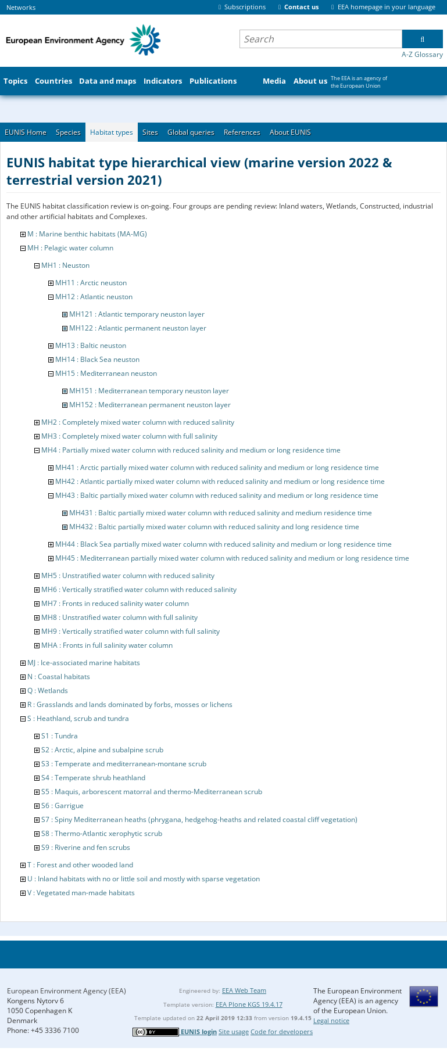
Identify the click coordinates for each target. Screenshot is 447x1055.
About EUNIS (290, 132)
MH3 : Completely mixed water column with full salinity (129, 436)
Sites (150, 132)
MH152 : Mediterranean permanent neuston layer (150, 405)
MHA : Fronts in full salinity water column (107, 645)
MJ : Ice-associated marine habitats (83, 663)
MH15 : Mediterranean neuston (106, 373)
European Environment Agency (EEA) (66, 991)
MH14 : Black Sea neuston (97, 359)
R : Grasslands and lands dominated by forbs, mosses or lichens (130, 704)
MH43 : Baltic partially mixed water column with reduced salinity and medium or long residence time (216, 495)
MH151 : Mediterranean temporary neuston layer (149, 391)
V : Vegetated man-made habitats (81, 893)
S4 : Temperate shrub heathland (93, 778)
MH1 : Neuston (65, 265)
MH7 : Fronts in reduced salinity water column (115, 603)
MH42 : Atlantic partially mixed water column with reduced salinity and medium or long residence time (220, 481)
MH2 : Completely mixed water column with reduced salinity (137, 422)
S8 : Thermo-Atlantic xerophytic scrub (101, 833)
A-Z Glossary (422, 54)
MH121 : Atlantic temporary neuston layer (137, 314)
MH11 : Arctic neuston (91, 283)
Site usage (234, 1031)
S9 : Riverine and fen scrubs (85, 847)
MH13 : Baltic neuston (90, 345)
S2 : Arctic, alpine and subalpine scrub (102, 750)
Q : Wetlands (47, 690)
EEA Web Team (244, 990)
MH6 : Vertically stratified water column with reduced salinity (139, 589)
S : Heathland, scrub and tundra (78, 718)
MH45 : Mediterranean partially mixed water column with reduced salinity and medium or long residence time (232, 558)
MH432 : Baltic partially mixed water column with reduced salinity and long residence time (214, 527)
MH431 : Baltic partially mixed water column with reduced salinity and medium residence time (220, 513)
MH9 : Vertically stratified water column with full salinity (130, 631)
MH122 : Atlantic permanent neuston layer (137, 328)
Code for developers (282, 1031)
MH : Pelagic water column (70, 248)
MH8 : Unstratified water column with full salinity (119, 617)
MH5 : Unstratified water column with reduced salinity (127, 575)
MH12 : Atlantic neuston (94, 297)
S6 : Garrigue (62, 805)
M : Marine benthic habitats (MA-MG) (87, 234)
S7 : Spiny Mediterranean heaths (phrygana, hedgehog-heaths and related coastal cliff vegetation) (199, 819)
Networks (20, 7)
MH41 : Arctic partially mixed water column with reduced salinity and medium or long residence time (217, 467)
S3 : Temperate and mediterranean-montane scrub (123, 764)
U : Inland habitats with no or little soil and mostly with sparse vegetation (143, 879)
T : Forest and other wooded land (80, 865)
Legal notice (331, 1020)
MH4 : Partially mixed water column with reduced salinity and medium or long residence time (191, 450)
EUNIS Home (26, 132)
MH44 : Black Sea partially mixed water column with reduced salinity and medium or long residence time (223, 544)
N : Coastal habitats (58, 676)
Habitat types (111, 132)
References (242, 132)
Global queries (190, 132)
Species (68, 132)
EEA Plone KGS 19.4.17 (249, 1004)
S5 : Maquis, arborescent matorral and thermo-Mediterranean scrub (151, 791)
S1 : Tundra (59, 736)
